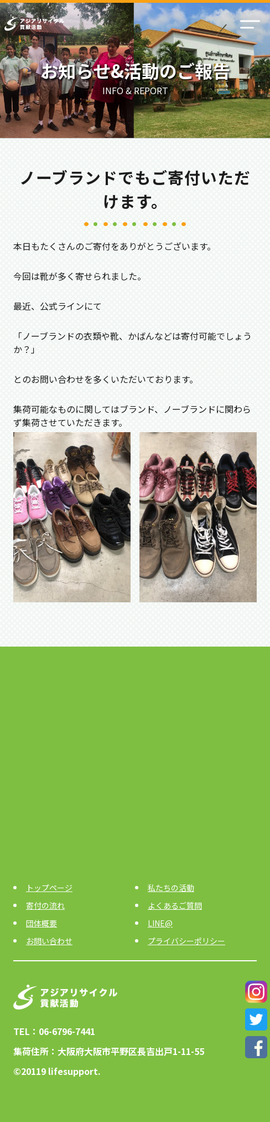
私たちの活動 (171, 887)
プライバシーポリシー (186, 940)
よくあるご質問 (175, 905)
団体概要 (41, 923)
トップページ (49, 887)
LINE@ (160, 923)
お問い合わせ (49, 940)
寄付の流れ (45, 905)
